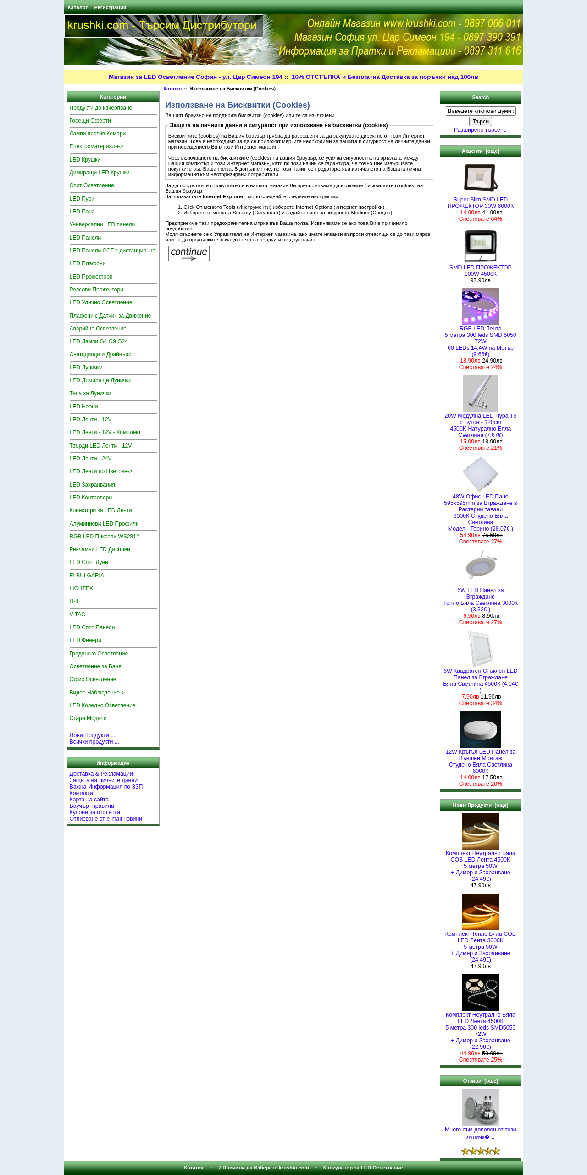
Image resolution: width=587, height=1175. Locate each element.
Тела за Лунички (90, 393)
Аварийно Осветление (98, 328)
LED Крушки (85, 160)
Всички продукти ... (95, 742)
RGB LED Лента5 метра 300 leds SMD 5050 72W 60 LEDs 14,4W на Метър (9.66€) (480, 339)
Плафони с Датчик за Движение (110, 316)
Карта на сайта (89, 799)
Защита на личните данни (104, 780)
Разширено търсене (480, 130)
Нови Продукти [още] (480, 805)
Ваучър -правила (92, 806)
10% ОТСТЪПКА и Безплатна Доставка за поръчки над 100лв (385, 76)
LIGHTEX (81, 588)
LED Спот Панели (92, 627)
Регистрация (110, 7)
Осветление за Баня (96, 666)
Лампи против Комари (98, 133)
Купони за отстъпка (95, 812)
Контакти (81, 793)
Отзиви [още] (480, 1081)
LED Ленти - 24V (91, 458)
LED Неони (84, 406)
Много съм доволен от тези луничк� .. (480, 1130)
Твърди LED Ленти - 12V (101, 445)
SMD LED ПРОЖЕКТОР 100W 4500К (480, 268)
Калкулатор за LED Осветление (363, 1167)
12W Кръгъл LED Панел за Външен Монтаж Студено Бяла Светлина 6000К (481, 759)
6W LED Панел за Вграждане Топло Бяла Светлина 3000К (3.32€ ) (480, 597)
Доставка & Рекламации (101, 774)
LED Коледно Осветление (103, 705)
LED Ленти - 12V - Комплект (105, 432)
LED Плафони (88, 263)
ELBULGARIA (87, 575)
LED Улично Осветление (101, 302)
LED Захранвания (92, 484)
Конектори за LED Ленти (101, 510)
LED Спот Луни (89, 562)
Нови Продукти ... (93, 735)
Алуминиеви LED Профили (104, 523)
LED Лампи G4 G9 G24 (99, 341)
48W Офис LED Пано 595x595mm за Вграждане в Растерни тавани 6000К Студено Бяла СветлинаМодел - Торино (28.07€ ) (480, 510)
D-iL (75, 601)
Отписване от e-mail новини (106, 819)
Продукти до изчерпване (101, 108)
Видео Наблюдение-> (97, 692)
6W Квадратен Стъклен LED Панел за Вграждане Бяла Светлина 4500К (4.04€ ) (480, 678)
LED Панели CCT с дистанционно (113, 250)
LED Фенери (85, 640)
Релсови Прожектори (96, 289)
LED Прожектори (91, 277)
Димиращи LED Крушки (100, 172)
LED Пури (82, 199)
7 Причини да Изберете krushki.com (263, 1167)
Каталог (78, 7)
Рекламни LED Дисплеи (100, 549)
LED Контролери (91, 497)
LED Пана (82, 211)
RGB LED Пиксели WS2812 (104, 536)
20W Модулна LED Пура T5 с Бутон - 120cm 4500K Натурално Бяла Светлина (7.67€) (481, 423)
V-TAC (77, 614)
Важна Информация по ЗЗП (106, 786)
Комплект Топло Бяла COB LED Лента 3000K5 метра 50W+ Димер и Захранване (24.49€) (480, 944)
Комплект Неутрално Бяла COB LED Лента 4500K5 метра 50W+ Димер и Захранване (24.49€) (480, 863)
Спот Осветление (92, 185)
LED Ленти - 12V (91, 419)
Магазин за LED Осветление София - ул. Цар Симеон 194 (195, 76)
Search (480, 97)
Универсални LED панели (102, 224)
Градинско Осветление (99, 653)
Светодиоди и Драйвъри (101, 354)
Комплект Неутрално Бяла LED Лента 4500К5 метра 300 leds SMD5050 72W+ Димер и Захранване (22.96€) (481, 1028)
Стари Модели (88, 718)
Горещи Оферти (90, 121)
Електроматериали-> (96, 146)
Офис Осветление (93, 679)
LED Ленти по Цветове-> (101, 471)
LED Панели (85, 238)
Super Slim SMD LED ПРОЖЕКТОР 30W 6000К (481, 200)
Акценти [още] (480, 151)
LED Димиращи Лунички (101, 380)
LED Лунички (86, 367)
